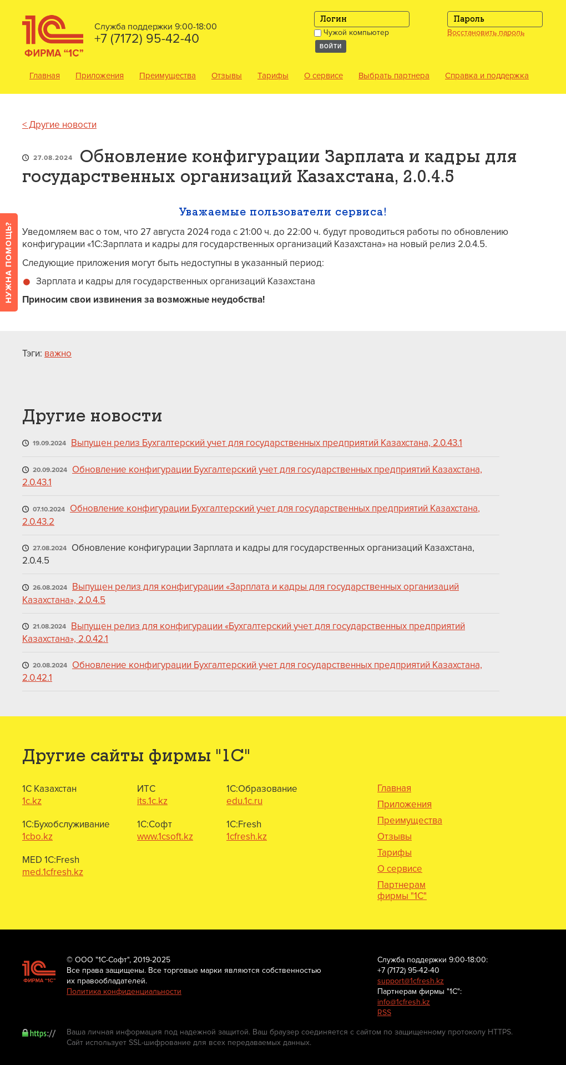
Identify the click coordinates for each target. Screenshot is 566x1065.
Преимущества (167, 76)
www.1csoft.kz (165, 836)
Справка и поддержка (487, 76)
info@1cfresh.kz (403, 1002)
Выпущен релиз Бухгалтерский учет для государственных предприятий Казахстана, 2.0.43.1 (266, 443)
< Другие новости (59, 124)
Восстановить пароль (485, 32)
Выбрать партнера (393, 76)
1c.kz (32, 801)
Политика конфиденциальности (124, 991)
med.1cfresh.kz (52, 872)
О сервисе (323, 76)
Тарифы (273, 76)
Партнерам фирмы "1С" (402, 891)
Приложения (99, 76)
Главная (44, 76)
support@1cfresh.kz (410, 981)
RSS (384, 1012)
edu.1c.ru (244, 801)
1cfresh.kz (246, 836)
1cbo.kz (37, 836)
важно (58, 353)
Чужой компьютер (351, 32)
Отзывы (226, 76)
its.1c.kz (152, 801)
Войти (331, 46)
